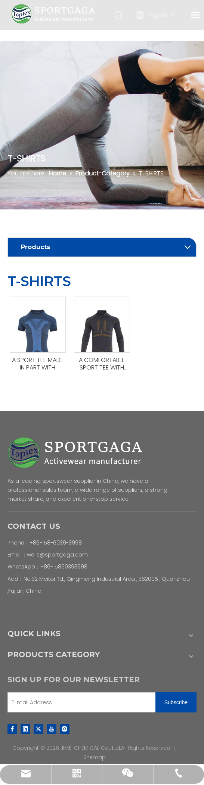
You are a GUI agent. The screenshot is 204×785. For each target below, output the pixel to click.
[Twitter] (38, 729)
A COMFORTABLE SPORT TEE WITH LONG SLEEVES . (102, 363)
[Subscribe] (176, 702)
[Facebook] (12, 729)
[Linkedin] (25, 729)
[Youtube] (51, 729)
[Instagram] (64, 729)
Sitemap (94, 757)
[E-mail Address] (80, 702)
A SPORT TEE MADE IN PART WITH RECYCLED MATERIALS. (38, 363)
